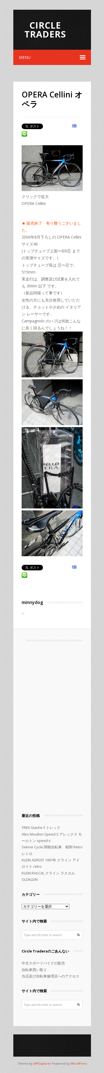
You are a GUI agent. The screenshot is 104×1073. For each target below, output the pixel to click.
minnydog (32, 602)
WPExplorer (42, 1063)
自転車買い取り (34, 969)
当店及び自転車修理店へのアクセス (50, 976)
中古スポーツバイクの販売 (43, 963)
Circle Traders (45, 29)
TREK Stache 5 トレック (41, 827)
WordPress (79, 1063)
